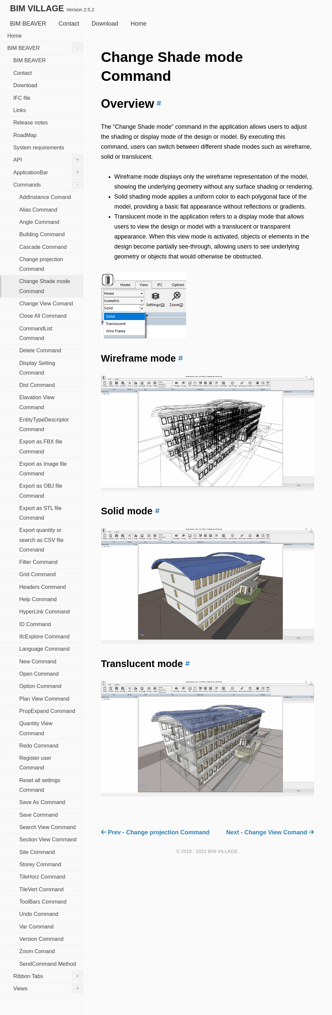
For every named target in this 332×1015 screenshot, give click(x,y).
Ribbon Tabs (48, 975)
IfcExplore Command (44, 636)
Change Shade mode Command (44, 286)
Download (105, 23)
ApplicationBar (48, 171)
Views (48, 988)
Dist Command (37, 385)
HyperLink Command (44, 611)
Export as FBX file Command (40, 446)
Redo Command (38, 746)
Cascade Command (43, 247)
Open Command (39, 674)
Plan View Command (44, 699)
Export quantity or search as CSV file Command (41, 539)
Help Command (37, 599)
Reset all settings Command (39, 785)
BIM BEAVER (28, 23)
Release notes (30, 122)
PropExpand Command (47, 711)
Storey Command (40, 864)
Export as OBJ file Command (40, 490)
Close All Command (42, 316)
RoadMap (25, 135)
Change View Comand (46, 303)
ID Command (35, 624)
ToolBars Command (42, 902)
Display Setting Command (37, 368)
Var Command (36, 927)
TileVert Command (41, 889)
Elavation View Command (37, 402)
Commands (48, 184)
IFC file (21, 98)
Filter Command (38, 562)
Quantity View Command (36, 728)
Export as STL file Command (40, 513)
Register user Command (35, 762)
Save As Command (42, 802)
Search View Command (47, 827)
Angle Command (39, 222)
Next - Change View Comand (270, 832)
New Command (37, 661)
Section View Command (47, 839)
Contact (68, 23)
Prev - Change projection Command (155, 832)
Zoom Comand (37, 951)
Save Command (38, 815)
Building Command (42, 234)
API (48, 159)
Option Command (40, 686)
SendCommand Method (47, 964)
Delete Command (40, 350)
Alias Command (38, 210)
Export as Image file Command (43, 468)
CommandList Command (36, 333)
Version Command (41, 939)
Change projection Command (41, 264)
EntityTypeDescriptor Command (44, 424)
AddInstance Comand (45, 197)
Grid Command (37, 574)
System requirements (38, 147)
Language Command (44, 649)
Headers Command (42, 587)
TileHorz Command (42, 877)
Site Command (37, 852)
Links (19, 110)
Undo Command (38, 914)
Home (139, 23)
